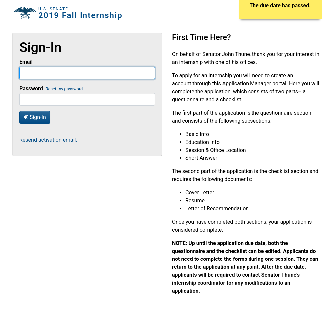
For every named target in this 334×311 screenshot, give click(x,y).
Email (26, 62)
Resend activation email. (48, 140)
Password (31, 88)
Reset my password (64, 88)
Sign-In (35, 117)
